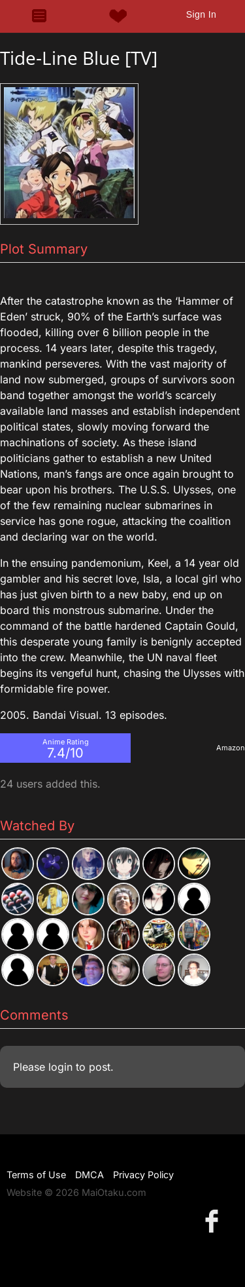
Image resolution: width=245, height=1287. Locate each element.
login (60, 1066)
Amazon (230, 747)
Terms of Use (36, 1174)
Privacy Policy (143, 1174)
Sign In (201, 14)
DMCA (89, 1174)
